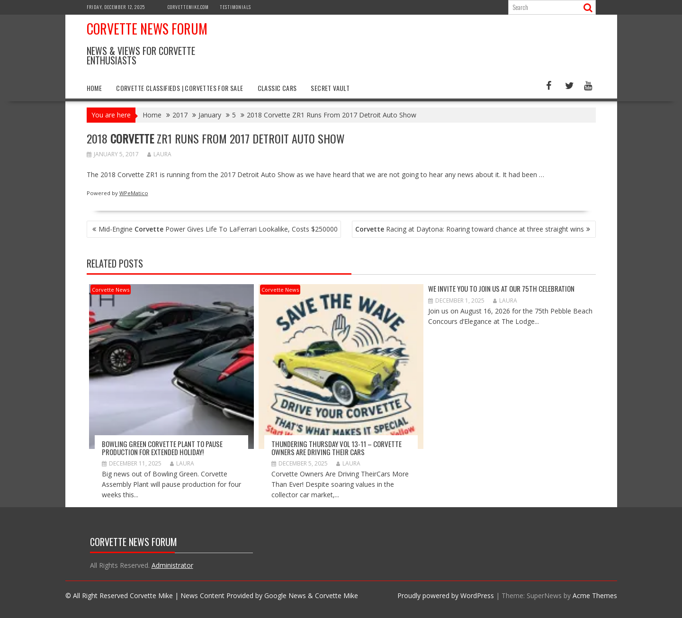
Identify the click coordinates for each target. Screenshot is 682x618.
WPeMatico (133, 193)
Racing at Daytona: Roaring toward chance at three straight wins (469, 228)
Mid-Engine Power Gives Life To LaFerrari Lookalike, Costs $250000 (218, 228)
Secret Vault (330, 88)
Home (94, 88)
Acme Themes (595, 595)
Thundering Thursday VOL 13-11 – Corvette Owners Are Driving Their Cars (336, 448)
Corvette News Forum (147, 28)
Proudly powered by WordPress (445, 595)
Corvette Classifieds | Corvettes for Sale (179, 88)
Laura (159, 154)
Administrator (172, 565)
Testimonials (235, 6)
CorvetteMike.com (188, 6)
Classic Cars (277, 88)
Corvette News (110, 289)
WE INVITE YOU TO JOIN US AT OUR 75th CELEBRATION (501, 288)
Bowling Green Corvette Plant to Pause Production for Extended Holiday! (162, 448)
